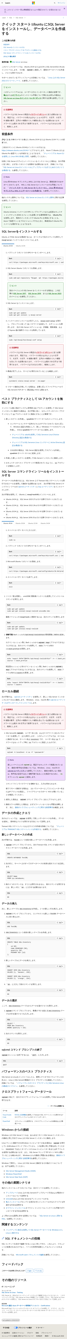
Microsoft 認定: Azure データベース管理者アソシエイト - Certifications (26, 1306)
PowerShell (6, 1121)
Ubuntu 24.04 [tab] (45, 523)
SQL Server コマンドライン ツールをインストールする (22, 53)
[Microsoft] (33, 3)
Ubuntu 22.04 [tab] (20, 246)
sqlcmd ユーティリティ (27, 486)
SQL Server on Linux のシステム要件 (40, 197)
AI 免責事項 (6, 1333)
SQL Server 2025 (54, 293)
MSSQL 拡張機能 (20, 1115)
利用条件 (39, 1336)
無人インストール (13, 1202)
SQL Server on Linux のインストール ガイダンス (22, 98)
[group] (36, 262)
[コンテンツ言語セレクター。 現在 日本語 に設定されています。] (6, 1327)
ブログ (29, 1333)
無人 (5, 95)
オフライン (16, 95)
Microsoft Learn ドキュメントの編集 (30, 1254)
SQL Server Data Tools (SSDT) (17, 1177)
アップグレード (12, 1193)
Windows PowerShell (14, 1174)
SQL (10, 18)
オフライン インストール (15, 1208)
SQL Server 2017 (19, 293)
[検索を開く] (55, 3)
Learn (4, 18)
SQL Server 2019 (34, 293)
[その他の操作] (63, 17)
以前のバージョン (18, 1333)
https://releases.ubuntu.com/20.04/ (15, 150)
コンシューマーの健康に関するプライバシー (17, 1336)
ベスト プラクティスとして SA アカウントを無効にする (22, 50)
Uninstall (9, 1199)
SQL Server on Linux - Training (12, 1292)
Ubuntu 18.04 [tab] (7, 523)
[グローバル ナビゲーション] (2, 3)
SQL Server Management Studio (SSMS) (21, 1171)
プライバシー (45, 1333)
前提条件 (6, 44)
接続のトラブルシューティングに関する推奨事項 (34, 807)
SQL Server (19, 18)
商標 (46, 1336)
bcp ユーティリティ (46, 486)
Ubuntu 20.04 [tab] (8, 246)
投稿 (37, 1333)
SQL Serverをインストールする (14, 47)
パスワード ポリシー (38, 114)
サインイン (61, 3)
